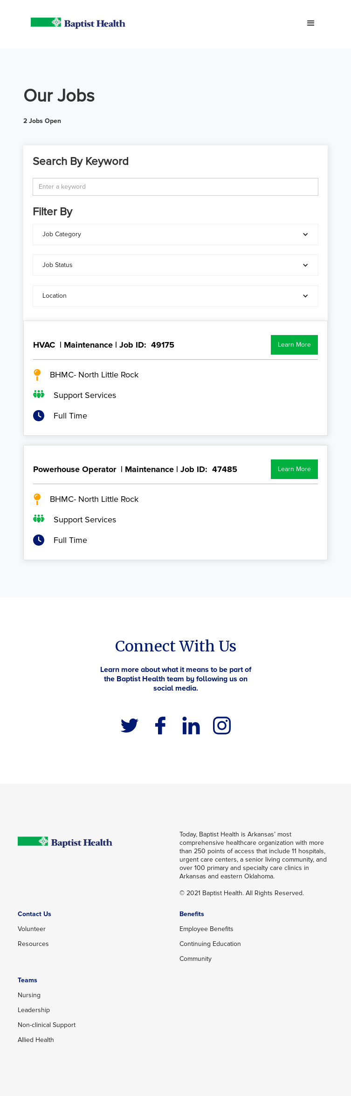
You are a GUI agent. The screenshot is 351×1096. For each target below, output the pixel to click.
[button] (311, 23)
